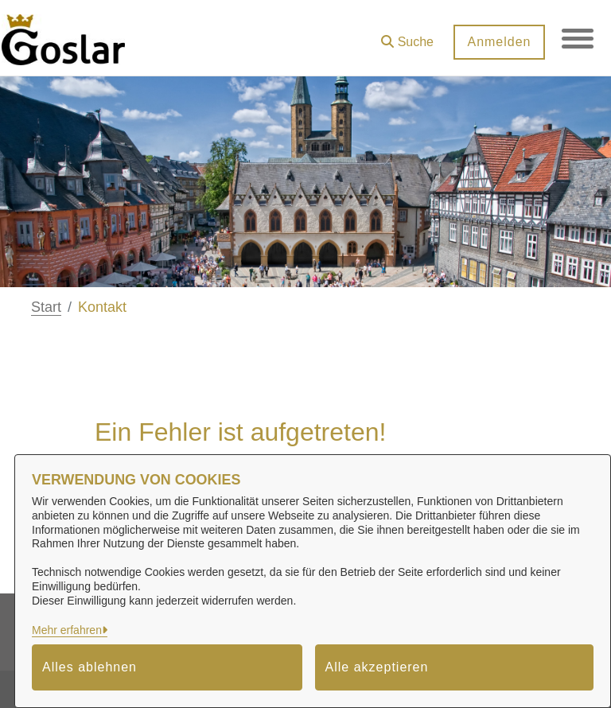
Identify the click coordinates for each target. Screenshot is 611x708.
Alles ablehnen (89, 667)
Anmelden (499, 42)
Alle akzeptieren (377, 667)
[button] (407, 36)
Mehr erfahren (67, 630)
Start (46, 307)
